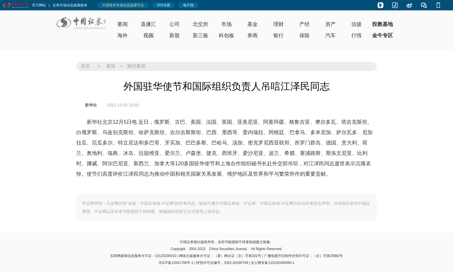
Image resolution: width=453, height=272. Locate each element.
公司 (174, 24)
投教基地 (382, 24)
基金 (252, 24)
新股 (174, 35)
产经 (304, 24)
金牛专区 (382, 35)
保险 (304, 35)
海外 (122, 35)
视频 (148, 35)
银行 (278, 35)
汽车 (330, 35)
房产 (330, 24)
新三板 (200, 35)
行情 (356, 35)
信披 (356, 24)
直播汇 (148, 24)
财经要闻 (136, 66)
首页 (85, 66)
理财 (278, 24)
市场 (226, 24)
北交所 (200, 24)
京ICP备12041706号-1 (176, 263)
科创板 (226, 35)
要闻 (122, 24)
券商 (252, 35)
